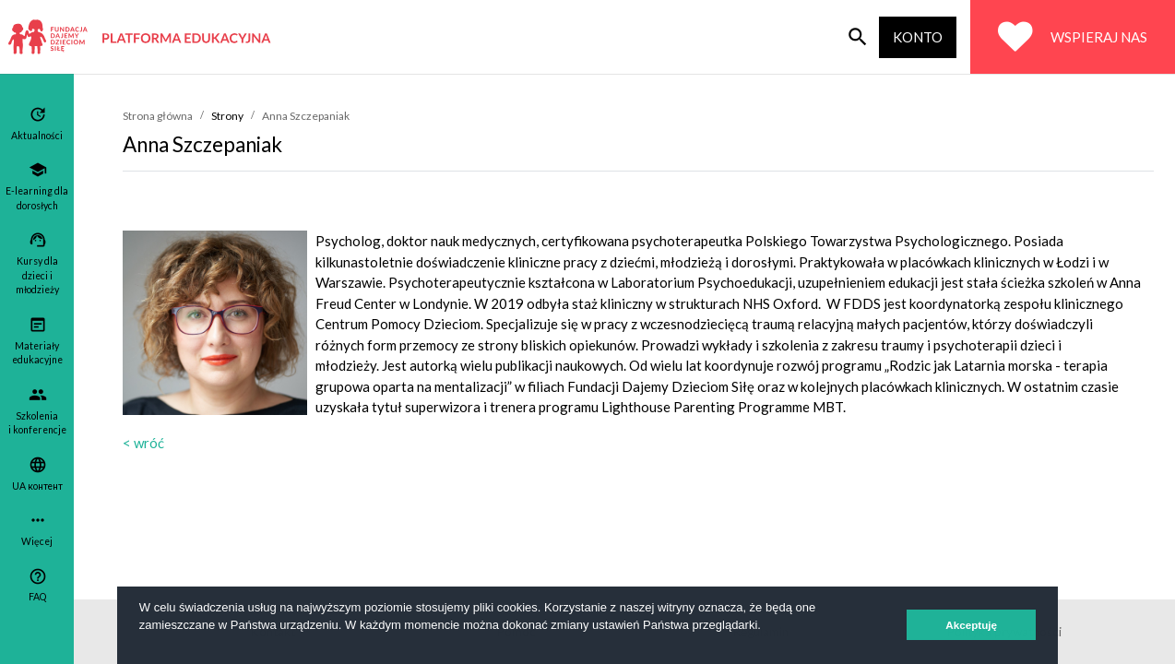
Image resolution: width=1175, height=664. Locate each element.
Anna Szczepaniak (306, 116)
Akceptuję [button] (971, 625)
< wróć (143, 442)
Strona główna (158, 116)
